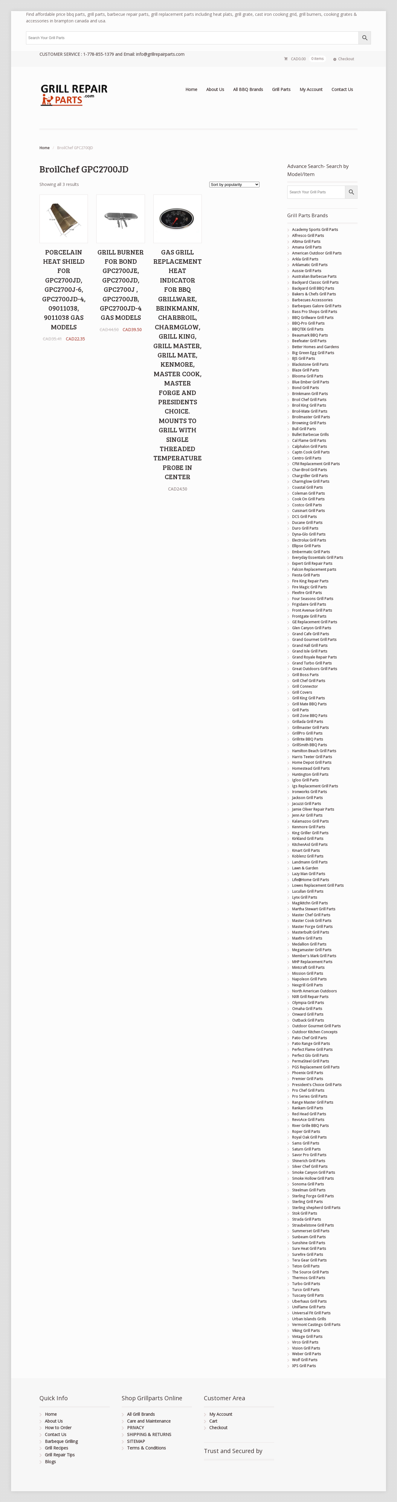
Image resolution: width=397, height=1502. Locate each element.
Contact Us (342, 89)
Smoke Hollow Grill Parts (313, 1178)
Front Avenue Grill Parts (312, 610)
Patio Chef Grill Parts (309, 1037)
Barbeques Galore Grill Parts (316, 306)
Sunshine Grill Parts (308, 1242)
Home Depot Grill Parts (312, 762)
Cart (213, 1421)
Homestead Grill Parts (311, 768)
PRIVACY (135, 1427)
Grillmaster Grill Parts (310, 727)
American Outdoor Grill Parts (317, 253)
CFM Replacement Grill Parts (316, 463)
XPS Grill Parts (304, 1365)
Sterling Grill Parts (307, 1201)
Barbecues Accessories (312, 300)
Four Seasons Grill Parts (312, 598)
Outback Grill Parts (308, 1020)
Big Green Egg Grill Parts (313, 352)
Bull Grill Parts (304, 428)
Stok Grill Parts (304, 1213)
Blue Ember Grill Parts (310, 382)
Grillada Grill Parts (307, 721)
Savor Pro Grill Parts (309, 1154)
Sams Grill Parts (305, 1143)
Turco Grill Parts (306, 1289)
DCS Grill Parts (304, 516)
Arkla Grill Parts (305, 259)
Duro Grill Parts (305, 528)
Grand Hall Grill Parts (310, 645)
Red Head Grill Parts (309, 1114)
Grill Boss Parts (305, 674)
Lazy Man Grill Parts (308, 873)
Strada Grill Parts (306, 1219)
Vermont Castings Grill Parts (316, 1324)
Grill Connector (305, 686)
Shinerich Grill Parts (308, 1160)
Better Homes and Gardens (315, 346)
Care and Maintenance (149, 1421)
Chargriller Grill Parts (310, 475)
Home (191, 89)
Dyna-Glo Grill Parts (309, 534)
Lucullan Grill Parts (307, 891)
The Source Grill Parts (310, 1272)
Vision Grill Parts (306, 1348)
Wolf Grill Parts (304, 1359)
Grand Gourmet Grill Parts (314, 639)
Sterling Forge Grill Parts (313, 1196)
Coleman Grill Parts (308, 493)
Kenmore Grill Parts (308, 826)
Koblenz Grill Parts (307, 856)
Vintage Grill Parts (307, 1336)
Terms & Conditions (146, 1448)
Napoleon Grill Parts (309, 979)
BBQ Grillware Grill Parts (313, 317)
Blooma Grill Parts (307, 376)
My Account (311, 89)
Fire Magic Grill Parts (309, 587)
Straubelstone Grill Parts (313, 1225)
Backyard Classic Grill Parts (315, 282)
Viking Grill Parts (306, 1330)
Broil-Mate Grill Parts (309, 411)
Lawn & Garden (305, 868)
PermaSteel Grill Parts (310, 1061)
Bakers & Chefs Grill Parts (314, 294)
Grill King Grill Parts (308, 698)
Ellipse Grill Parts (306, 545)
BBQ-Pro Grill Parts (308, 323)
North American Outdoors (314, 991)
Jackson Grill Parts (307, 797)
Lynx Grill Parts (304, 897)
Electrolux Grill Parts (309, 540)
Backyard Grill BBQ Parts (313, 288)
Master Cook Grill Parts (312, 920)
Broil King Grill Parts (309, 405)
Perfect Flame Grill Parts (312, 1049)
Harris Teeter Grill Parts (312, 756)
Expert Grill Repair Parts (312, 563)
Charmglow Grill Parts (310, 481)
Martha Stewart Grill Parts (313, 909)
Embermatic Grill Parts (311, 551)
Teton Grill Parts (306, 1266)
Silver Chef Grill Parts (310, 1166)
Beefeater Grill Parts (309, 340)
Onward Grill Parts (307, 1014)
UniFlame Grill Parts (309, 1307)
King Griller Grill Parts (310, 832)
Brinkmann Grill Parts (310, 393)
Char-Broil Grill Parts (309, 469)
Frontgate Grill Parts (309, 616)
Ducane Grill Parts (307, 522)
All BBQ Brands (248, 89)
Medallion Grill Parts (309, 944)
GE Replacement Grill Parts (314, 621)
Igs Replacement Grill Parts (315, 786)
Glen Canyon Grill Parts (311, 627)
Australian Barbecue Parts (314, 276)
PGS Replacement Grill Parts (316, 1067)
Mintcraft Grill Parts (308, 967)
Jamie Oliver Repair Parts (313, 809)
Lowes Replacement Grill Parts (318, 885)
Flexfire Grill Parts (307, 592)
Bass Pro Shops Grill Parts (314, 311)
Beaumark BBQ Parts (310, 335)
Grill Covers (302, 692)
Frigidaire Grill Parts (309, 604)
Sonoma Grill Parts (308, 1184)
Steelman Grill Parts (309, 1190)
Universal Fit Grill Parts (311, 1313)
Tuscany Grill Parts (308, 1295)
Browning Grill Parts (309, 422)
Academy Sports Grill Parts (315, 229)
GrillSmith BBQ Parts (309, 744)
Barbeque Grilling (61, 1441)
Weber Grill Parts (306, 1353)
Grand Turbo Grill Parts (312, 663)
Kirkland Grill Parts (307, 838)
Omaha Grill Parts (307, 1008)
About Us (215, 89)
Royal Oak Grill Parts (309, 1137)
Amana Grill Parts (307, 247)
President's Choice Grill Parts (317, 1084)
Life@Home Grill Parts (310, 879)
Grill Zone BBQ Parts (309, 715)
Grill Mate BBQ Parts (309, 704)
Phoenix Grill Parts (307, 1072)
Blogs (50, 1461)
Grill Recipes (56, 1448)
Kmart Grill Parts (306, 850)
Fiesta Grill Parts (306, 575)
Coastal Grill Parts (307, 487)
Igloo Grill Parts (305, 780)
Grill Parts (281, 89)
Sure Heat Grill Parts (309, 1248)
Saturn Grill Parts (306, 1149)
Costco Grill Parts (307, 505)
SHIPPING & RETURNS (149, 1434)
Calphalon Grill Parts (309, 446)
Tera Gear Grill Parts (309, 1260)
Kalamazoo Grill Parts (310, 821)
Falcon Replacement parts (314, 569)
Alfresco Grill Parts (308, 235)
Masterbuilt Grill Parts (310, 932)
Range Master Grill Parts (312, 1102)
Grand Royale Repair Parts (314, 657)
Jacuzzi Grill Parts (306, 803)
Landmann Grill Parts (310, 862)
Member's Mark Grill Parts (314, 955)
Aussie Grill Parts (306, 270)
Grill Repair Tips (60, 1455)
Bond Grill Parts (305, 387)
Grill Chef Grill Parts (308, 680)
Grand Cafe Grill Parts (310, 633)
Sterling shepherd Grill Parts (316, 1207)
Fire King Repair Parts (310, 581)
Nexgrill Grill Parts (307, 985)
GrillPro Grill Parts (307, 733)
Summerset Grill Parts (310, 1230)
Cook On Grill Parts (308, 499)
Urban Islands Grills (309, 1318)
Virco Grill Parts (305, 1342)
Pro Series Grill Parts (309, 1096)
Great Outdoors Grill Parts (314, 668)
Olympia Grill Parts (308, 1002)
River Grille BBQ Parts (310, 1125)
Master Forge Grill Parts (312, 926)
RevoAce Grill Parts (308, 1119)
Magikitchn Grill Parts (310, 903)
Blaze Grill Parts (305, 370)
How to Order (58, 1427)
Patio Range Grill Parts (311, 1043)
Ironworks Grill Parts (309, 791)
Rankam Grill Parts (307, 1108)
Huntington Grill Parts (310, 774)
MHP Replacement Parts (312, 961)
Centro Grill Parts (306, 458)
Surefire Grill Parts (307, 1254)
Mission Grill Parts (307, 973)
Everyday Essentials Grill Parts (317, 557)
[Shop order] (234, 184)
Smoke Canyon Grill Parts (313, 1172)
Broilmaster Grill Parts (311, 417)
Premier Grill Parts (307, 1078)
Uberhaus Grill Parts (309, 1301)
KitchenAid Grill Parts (310, 844)
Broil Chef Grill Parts (309, 399)
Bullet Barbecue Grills (310, 434)
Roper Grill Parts (306, 1131)
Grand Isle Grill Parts (309, 651)
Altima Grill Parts (306, 241)
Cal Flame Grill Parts (309, 440)
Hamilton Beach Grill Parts (314, 750)
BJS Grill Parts (303, 358)
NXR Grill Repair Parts (310, 996)
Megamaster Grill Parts (312, 949)
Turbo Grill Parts (306, 1283)
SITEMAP (136, 1441)
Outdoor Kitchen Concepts (315, 1031)
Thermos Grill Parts (308, 1277)
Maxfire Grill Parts (307, 938)
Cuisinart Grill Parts (308, 510)
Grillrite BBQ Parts (307, 739)
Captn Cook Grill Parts (311, 452)
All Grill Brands (141, 1414)
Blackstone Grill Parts (310, 364)
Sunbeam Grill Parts (309, 1236)
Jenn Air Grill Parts (307, 815)
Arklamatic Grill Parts (310, 264)
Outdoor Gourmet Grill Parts (316, 1025)
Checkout (346, 58)
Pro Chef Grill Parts (308, 1090)
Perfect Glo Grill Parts (310, 1055)
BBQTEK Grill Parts (307, 329)
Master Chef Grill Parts (311, 914)
